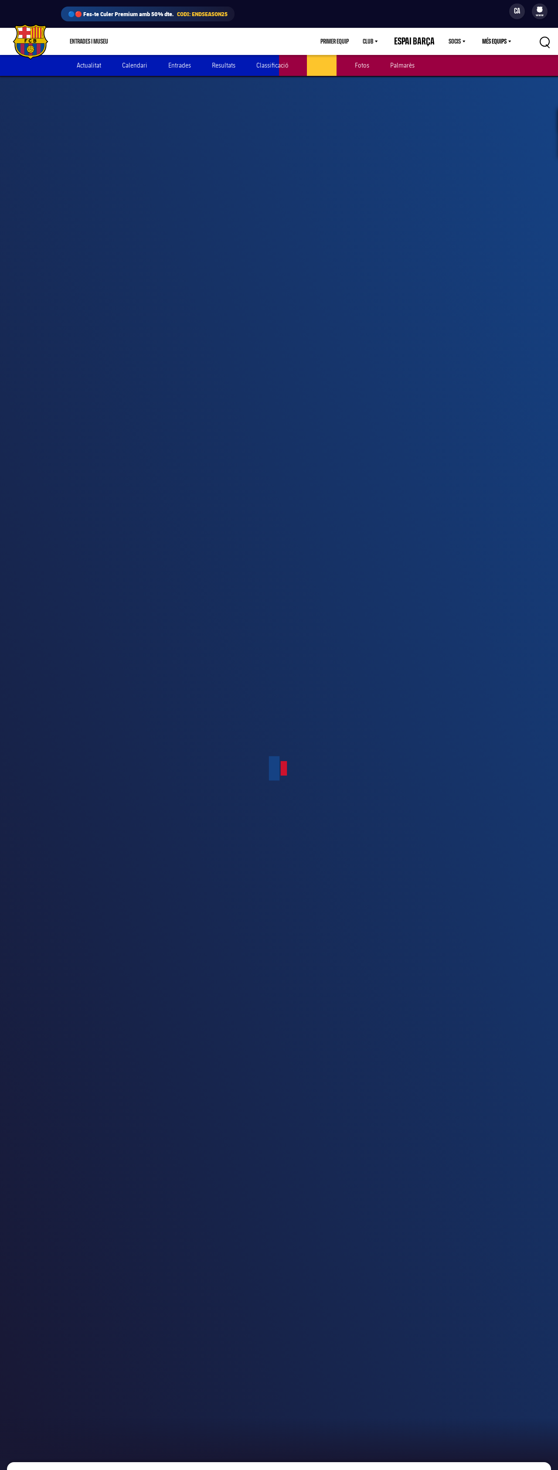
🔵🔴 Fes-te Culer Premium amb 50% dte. (148, 14)
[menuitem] (540, 10)
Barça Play (207, 41)
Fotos (362, 65)
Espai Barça (422, 41)
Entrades (179, 65)
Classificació (272, 65)
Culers (169, 41)
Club (383, 41)
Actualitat (89, 65)
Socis (455, 41)
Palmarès (402, 65)
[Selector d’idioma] (517, 11)
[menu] (540, 11)
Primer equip (350, 41)
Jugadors (322, 65)
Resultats (223, 65)
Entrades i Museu (89, 41)
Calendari (134, 65)
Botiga (137, 41)
